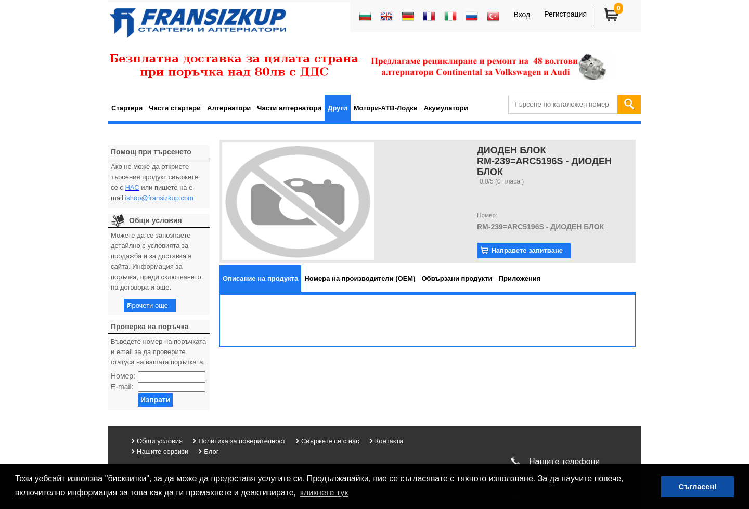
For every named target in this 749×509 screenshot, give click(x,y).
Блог (211, 451)
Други (337, 108)
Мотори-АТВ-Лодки (386, 108)
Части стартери (175, 108)
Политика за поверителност (242, 441)
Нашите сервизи (162, 451)
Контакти (389, 441)
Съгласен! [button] (698, 486)
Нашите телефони (564, 461)
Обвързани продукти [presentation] (457, 278)
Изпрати (155, 400)
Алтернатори (229, 108)
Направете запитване (527, 250)
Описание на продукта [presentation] (260, 278)
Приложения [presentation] (520, 278)
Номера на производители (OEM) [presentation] (359, 278)
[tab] (260, 278)
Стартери (127, 108)
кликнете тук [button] (324, 492)
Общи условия (160, 441)
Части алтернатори (289, 108)
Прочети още (147, 305)
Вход (521, 14)
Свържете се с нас (330, 441)
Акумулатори (446, 108)
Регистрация (565, 14)
